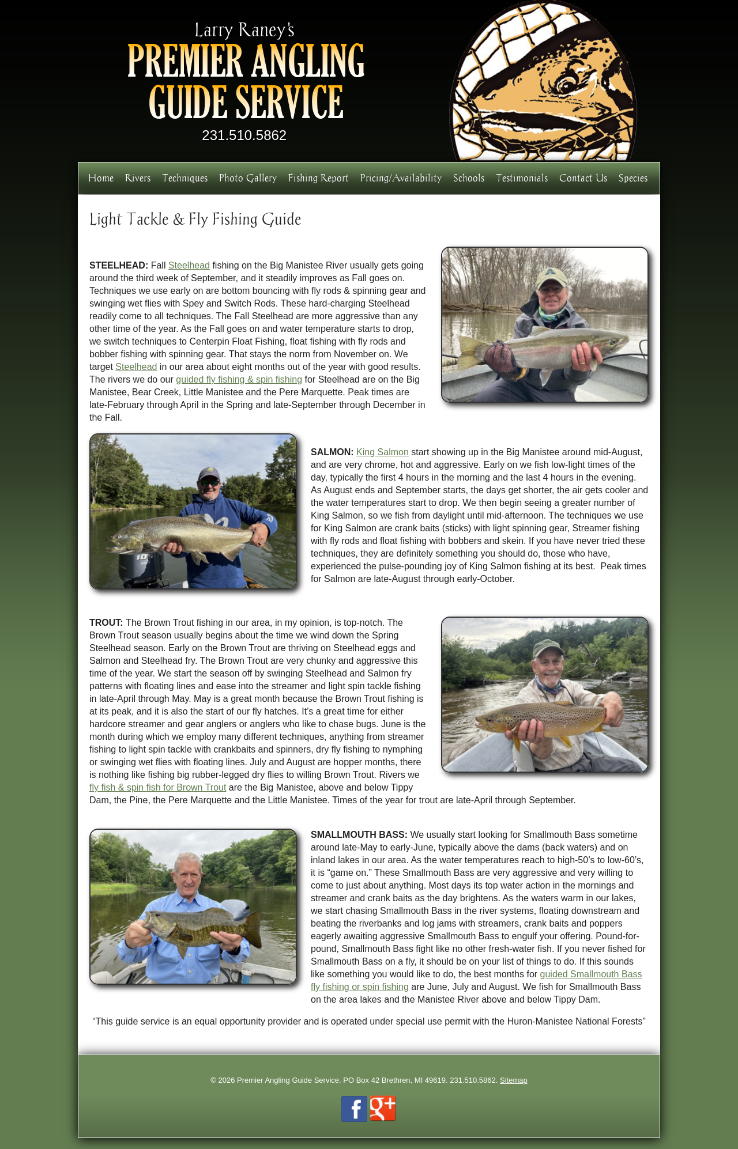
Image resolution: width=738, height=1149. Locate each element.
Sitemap (514, 1080)
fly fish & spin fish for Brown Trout (157, 787)
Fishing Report (318, 177)
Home (101, 177)
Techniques (185, 177)
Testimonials (522, 177)
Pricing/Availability (401, 177)
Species (633, 177)
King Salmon (382, 452)
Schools (468, 177)
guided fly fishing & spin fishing (239, 379)
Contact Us (583, 177)
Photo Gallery (248, 177)
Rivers (137, 177)
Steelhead (189, 265)
